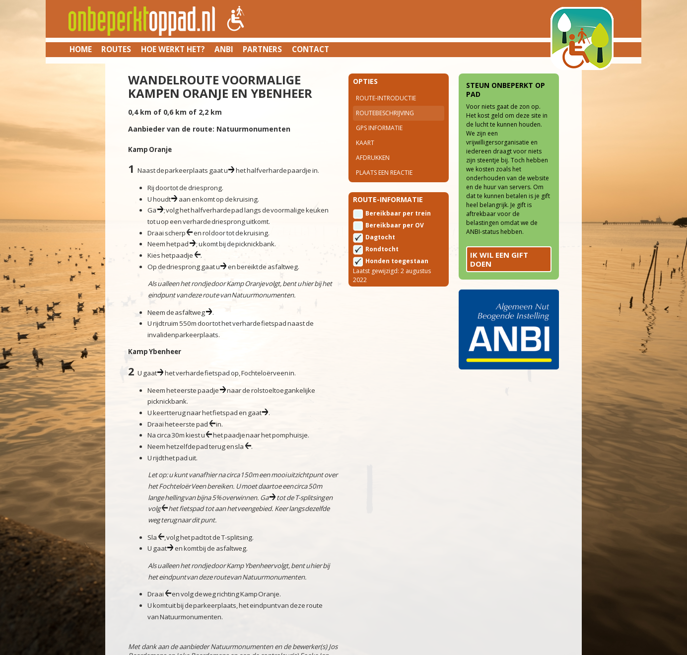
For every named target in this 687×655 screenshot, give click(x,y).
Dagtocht (380, 237)
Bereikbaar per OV (394, 225)
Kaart (365, 143)
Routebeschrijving (385, 113)
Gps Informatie (379, 128)
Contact (310, 49)
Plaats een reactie (384, 172)
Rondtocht (382, 249)
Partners (262, 49)
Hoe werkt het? (173, 49)
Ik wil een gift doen (499, 259)
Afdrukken (373, 157)
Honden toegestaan (396, 261)
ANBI (223, 49)
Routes (116, 49)
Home (80, 49)
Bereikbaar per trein (398, 213)
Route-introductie (386, 98)
